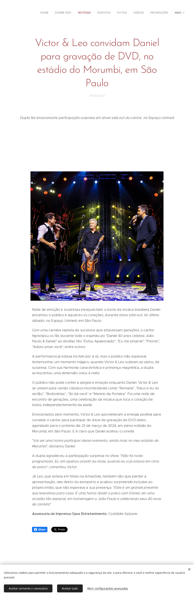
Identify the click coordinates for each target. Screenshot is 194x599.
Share (39, 529)
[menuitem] (44, 12)
